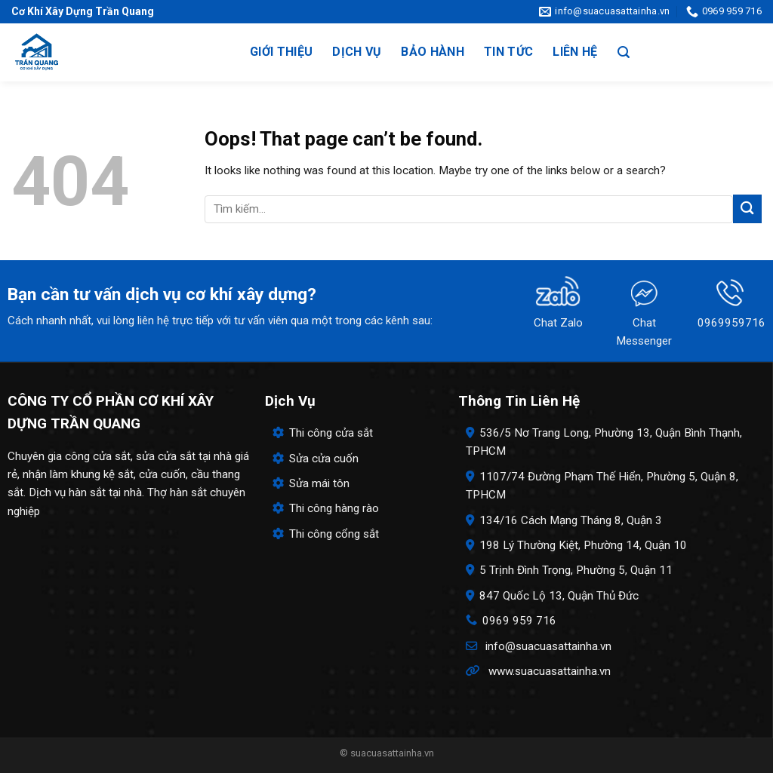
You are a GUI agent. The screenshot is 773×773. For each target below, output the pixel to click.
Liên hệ (575, 51)
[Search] (623, 52)
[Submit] (747, 208)
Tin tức (508, 51)
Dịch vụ (356, 51)
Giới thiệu (281, 51)
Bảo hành (432, 51)
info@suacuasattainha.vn (548, 646)
